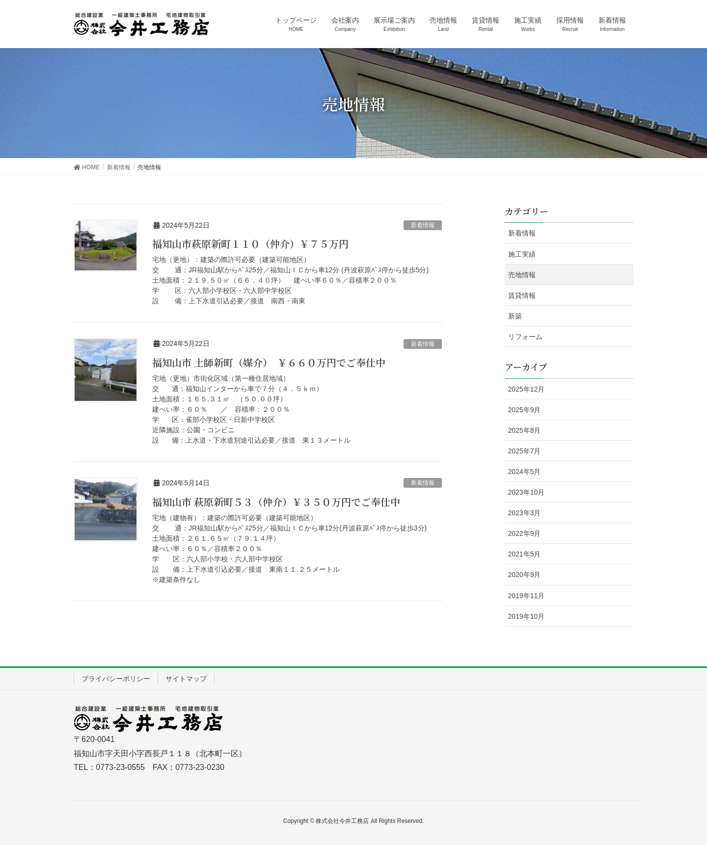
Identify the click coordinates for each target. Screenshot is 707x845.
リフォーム (525, 337)
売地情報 (522, 275)
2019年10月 (526, 616)
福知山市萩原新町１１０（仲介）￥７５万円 (260, 244)
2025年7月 (524, 451)
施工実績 (522, 254)
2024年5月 (524, 471)
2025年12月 (526, 389)
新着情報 (423, 225)
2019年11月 (526, 596)
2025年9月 (524, 410)
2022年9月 (524, 533)
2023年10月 (526, 492)
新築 (515, 316)
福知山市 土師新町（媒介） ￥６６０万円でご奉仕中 (268, 362)
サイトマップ (186, 679)
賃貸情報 (522, 295)
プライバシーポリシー (116, 679)
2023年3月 (524, 513)
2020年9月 (524, 575)
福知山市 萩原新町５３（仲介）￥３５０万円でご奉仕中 (276, 502)
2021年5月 (524, 554)
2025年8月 (524, 430)
